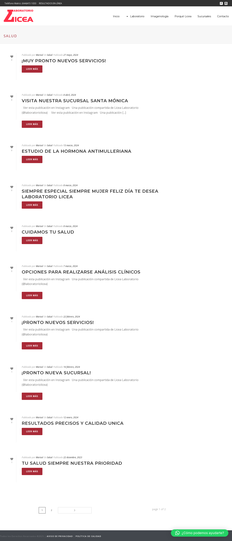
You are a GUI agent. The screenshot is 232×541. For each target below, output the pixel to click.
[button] (199, 533)
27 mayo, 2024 (70, 54)
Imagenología (159, 16)
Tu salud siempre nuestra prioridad (72, 463)
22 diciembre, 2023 (72, 457)
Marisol (39, 54)
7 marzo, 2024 (70, 266)
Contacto (223, 16)
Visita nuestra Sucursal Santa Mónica (75, 100)
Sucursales (204, 16)
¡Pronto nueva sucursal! (56, 372)
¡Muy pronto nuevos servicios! (64, 60)
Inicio (116, 16)
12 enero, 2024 (70, 417)
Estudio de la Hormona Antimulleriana (76, 151)
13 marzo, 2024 (71, 145)
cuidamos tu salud (48, 232)
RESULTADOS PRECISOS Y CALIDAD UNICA (73, 423)
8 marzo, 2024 (70, 185)
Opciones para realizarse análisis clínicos (81, 272)
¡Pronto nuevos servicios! (58, 322)
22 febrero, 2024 (71, 316)
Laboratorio (135, 16)
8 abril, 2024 (69, 94)
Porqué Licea (183, 16)
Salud (49, 54)
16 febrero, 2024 (71, 366)
